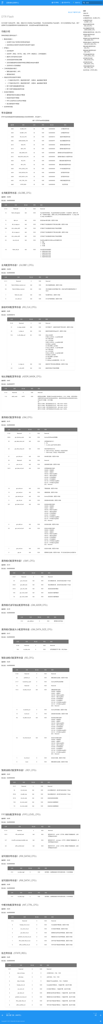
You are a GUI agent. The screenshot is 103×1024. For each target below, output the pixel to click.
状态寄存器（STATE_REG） (90, 70)
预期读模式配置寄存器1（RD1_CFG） (89, 51)
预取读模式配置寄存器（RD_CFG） (89, 47)
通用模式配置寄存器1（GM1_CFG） (89, 35)
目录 (84, 11)
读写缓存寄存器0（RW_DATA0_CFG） (89, 59)
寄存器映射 (86, 15)
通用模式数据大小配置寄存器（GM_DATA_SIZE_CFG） (91, 43)
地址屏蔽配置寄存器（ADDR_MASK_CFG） (89, 29)
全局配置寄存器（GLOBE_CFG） (92, 18)
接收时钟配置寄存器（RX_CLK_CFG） (88, 25)
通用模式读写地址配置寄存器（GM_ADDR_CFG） (91, 39)
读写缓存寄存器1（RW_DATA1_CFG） (89, 62)
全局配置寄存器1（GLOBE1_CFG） (88, 21)
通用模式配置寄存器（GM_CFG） (92, 32)
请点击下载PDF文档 (74, 12)
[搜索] (92, 2)
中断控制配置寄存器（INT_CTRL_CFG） (88, 66)
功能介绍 (85, 13)
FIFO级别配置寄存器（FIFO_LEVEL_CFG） (89, 55)
